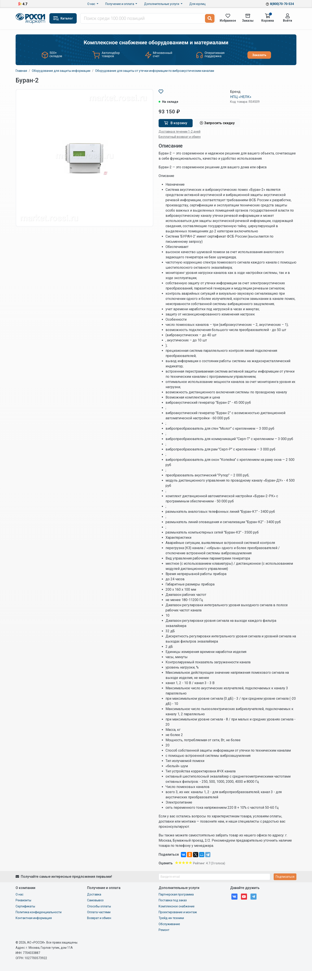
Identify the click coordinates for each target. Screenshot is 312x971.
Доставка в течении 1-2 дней (179, 131)
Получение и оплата (120, 4)
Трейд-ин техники (171, 918)
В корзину (175, 123)
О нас (91, 4)
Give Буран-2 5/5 (190, 862)
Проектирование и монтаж (178, 912)
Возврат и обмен (99, 918)
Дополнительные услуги (162, 4)
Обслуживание (169, 924)
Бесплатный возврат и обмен (180, 136)
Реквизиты (23, 900)
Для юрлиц (197, 4)
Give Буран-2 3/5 (183, 862)
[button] (63, 18)
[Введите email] (214, 876)
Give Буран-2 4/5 (187, 862)
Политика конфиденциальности (39, 912)
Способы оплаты (99, 906)
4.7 (25, 4)
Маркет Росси (31, 18)
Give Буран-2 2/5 (180, 862)
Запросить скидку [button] (217, 123)
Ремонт (164, 930)
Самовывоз (95, 900)
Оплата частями (98, 912)
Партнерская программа (176, 894)
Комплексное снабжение (177, 906)
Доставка (94, 894)
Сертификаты (25, 906)
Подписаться (285, 876)
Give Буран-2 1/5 (176, 862)
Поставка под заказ (173, 900)
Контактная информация (34, 918)
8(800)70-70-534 (282, 4)
